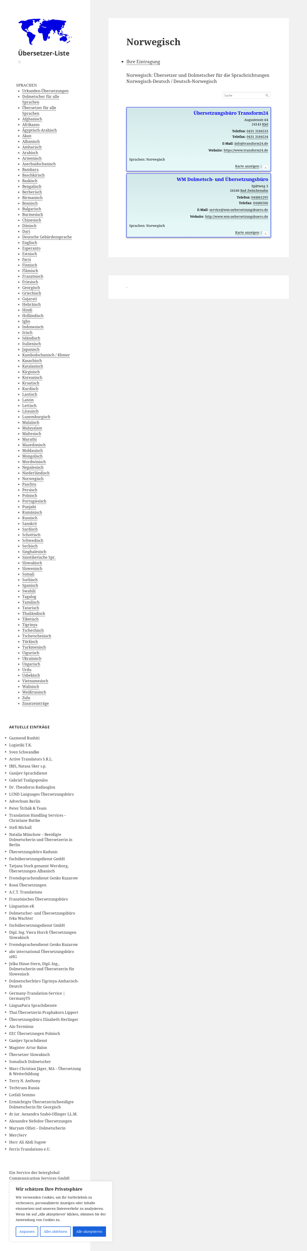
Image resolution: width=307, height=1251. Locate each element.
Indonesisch (33, 326)
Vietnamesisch (35, 680)
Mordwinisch (34, 461)
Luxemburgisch (36, 416)
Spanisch (30, 585)
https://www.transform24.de (246, 150)
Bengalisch (31, 186)
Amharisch (32, 147)
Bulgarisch (31, 208)
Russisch (29, 517)
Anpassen (27, 1231)
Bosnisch (30, 203)
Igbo (26, 321)
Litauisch (30, 411)
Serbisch (30, 546)
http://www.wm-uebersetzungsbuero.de (236, 216)
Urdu (26, 669)
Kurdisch (30, 388)
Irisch (27, 332)
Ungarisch (31, 664)
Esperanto (31, 248)
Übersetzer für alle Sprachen (39, 110)
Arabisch (30, 152)
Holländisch (33, 315)
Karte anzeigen (247, 166)
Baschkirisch (33, 175)
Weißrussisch (34, 692)
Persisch (29, 489)
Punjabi (29, 506)
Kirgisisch (31, 371)
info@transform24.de (251, 143)
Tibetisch (30, 619)
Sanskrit (29, 523)
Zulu (26, 697)
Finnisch (29, 265)
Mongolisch (32, 456)
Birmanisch (32, 197)
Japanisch (31, 349)
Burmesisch (32, 214)
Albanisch (31, 141)
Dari (26, 231)
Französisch (32, 276)
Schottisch (31, 534)
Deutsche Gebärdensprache (47, 237)
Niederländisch (36, 473)
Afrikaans (31, 124)
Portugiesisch (34, 501)
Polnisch (29, 495)
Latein (28, 399)
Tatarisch (30, 607)
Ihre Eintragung (143, 62)
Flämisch (30, 270)
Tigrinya (29, 624)
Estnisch (29, 253)
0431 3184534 (257, 136)
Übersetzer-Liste (43, 53)
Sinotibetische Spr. (39, 557)
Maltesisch (31, 433)
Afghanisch (32, 119)
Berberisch (32, 192)
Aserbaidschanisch (39, 163)
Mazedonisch (34, 444)
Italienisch (31, 343)
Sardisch (30, 529)
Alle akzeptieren (89, 1231)
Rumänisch (32, 512)
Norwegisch (33, 478)
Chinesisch (31, 220)
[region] (60, 1211)
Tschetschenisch (36, 635)
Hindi (27, 310)
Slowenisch (32, 568)
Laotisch (29, 394)
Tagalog (29, 596)
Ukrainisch (31, 658)
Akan (26, 135)
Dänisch (29, 225)
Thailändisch (33, 613)
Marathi (29, 439)
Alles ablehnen (55, 1231)
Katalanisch (32, 366)
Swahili (29, 591)
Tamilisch (31, 602)
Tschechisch (33, 630)
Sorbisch (30, 579)
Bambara (30, 169)
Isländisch (31, 338)
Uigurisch (30, 652)
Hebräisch (31, 304)
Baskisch (29, 180)
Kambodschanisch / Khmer (46, 355)
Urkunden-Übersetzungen (45, 90)
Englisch (29, 242)
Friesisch (30, 281)
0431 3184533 (257, 131)
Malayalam (32, 428)
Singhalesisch (34, 551)
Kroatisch (30, 383)
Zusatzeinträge (35, 703)
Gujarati (29, 298)
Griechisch (31, 293)
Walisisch (30, 686)
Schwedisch (32, 540)
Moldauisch (32, 450)
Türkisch (30, 641)
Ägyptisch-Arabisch (39, 130)
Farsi (26, 259)
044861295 (259, 197)
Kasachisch (32, 360)
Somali (28, 574)
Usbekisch (31, 675)
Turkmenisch (34, 647)
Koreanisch (32, 377)
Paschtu (29, 484)
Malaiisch (30, 422)
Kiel (265, 124)
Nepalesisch (33, 467)
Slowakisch (32, 562)
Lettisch (29, 405)
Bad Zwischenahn (254, 190)
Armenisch (32, 158)
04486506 (260, 203)
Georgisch (31, 287)
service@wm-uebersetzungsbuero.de (238, 209)
